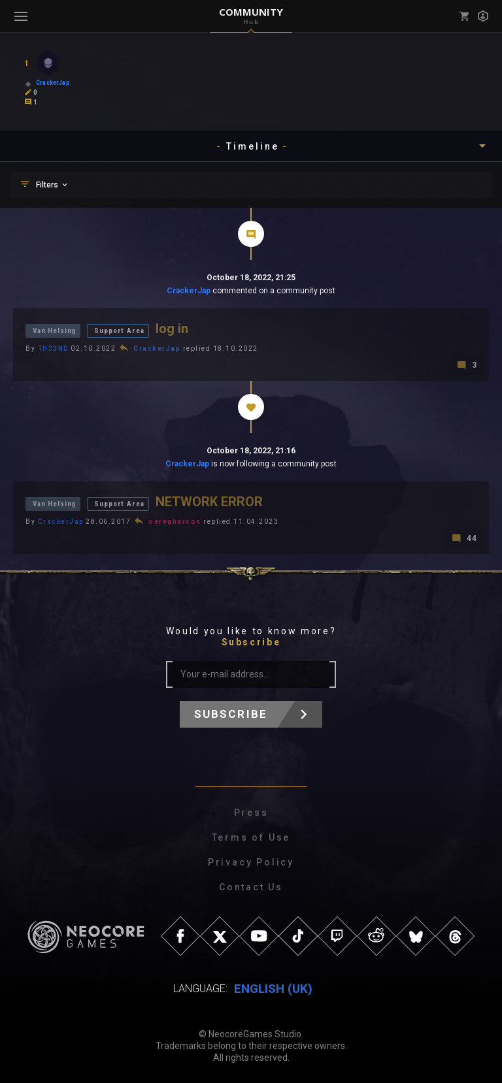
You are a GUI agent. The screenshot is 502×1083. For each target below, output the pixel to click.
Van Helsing (54, 331)
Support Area (119, 331)
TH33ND (53, 348)
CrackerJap (188, 290)
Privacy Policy (251, 862)
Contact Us (251, 887)
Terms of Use (251, 837)
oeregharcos (174, 521)
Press (251, 812)
